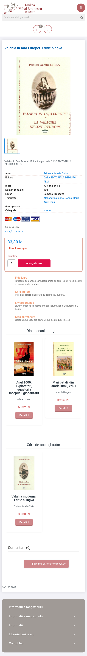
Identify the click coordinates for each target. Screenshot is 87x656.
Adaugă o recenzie (13, 231)
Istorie (47, 210)
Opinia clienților (12, 227)
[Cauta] (43, 17)
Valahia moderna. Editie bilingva (24, 498)
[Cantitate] (11, 263)
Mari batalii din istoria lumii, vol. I (63, 384)
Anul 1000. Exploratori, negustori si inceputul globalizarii (24, 388)
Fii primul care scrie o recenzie (46, 564)
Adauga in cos (34, 263)
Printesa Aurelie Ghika (56, 173)
